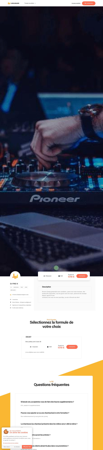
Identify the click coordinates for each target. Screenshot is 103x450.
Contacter (82, 276)
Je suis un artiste (76, 3)
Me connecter (89, 3)
